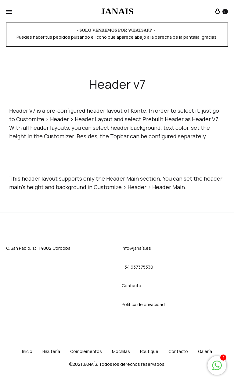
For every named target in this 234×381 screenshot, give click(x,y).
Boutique (149, 351)
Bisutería (51, 351)
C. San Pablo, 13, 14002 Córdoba (38, 248)
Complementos (86, 351)
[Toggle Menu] (9, 12)
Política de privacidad (143, 304)
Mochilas (121, 351)
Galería (205, 351)
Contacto (178, 351)
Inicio (27, 351)
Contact (130, 285)
